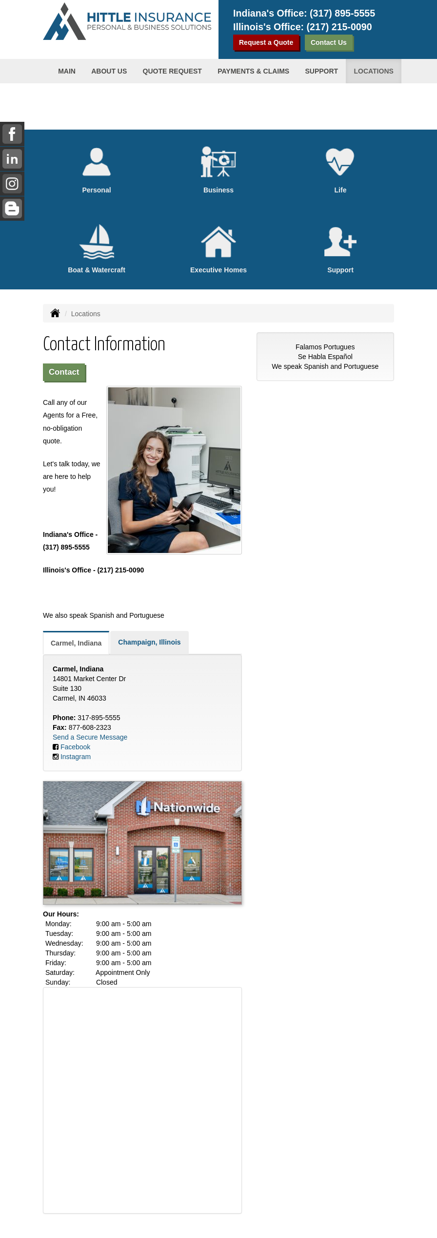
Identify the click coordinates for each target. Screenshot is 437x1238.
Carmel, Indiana (76, 643)
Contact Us (329, 42)
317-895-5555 (99, 718)
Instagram (75, 757)
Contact (64, 372)
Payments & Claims (253, 71)
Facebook (75, 747)
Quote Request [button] (172, 71)
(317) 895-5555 (342, 13)
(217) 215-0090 (339, 26)
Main (67, 71)
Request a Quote (266, 42)
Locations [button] (373, 71)
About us (109, 71)
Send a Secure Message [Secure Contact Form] (90, 737)
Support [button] (321, 71)
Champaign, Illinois (149, 642)
